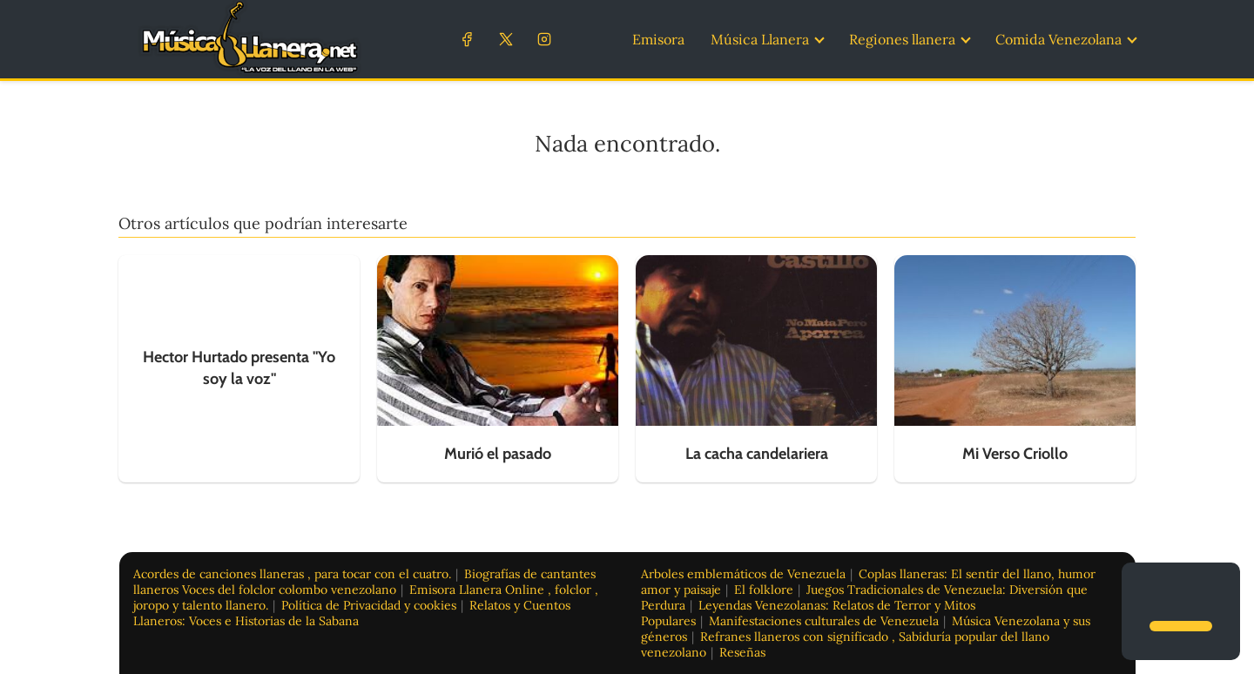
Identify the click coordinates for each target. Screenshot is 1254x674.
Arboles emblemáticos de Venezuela (743, 574)
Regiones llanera (902, 39)
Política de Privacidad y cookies (368, 605)
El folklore (763, 589)
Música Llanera (760, 39)
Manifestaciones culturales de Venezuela (824, 621)
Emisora (658, 39)
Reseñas (742, 652)
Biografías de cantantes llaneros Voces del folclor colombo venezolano (364, 581)
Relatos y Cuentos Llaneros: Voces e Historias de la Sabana (351, 613)
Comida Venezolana (1058, 39)
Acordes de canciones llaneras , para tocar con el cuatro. (292, 574)
